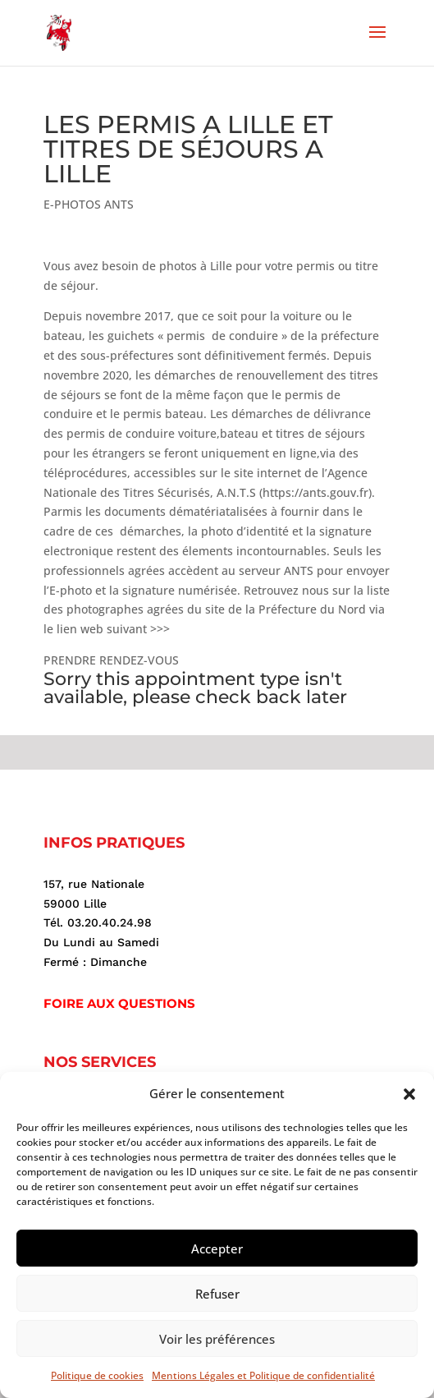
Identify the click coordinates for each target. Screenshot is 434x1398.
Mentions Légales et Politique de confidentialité (263, 1375)
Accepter (217, 1248)
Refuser (217, 1293)
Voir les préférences (217, 1339)
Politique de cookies (97, 1375)
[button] (409, 1094)
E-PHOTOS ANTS (88, 204)
